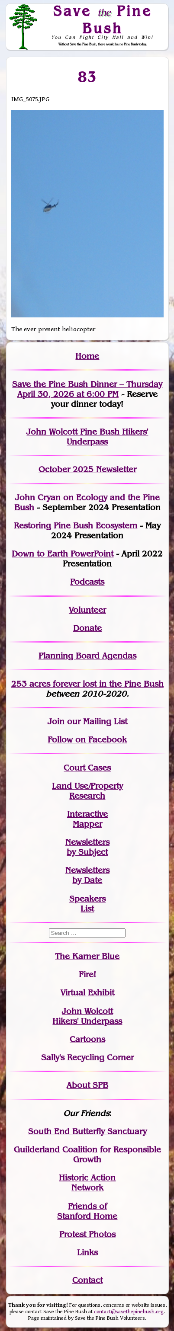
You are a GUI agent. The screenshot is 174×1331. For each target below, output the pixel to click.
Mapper (87, 824)
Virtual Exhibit (87, 993)
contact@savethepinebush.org (129, 1312)
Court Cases (87, 768)
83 (87, 76)
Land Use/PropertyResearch (87, 791)
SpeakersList (87, 904)
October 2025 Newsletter (87, 469)
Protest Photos (87, 1234)
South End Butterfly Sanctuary (87, 1131)
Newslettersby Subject (87, 847)
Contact (87, 1280)
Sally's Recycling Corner (87, 1057)
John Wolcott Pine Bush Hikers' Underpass (87, 437)
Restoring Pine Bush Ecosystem (75, 526)
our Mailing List (95, 721)
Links (87, 1252)
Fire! (87, 974)
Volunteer (87, 610)
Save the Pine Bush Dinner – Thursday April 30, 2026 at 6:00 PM (87, 389)
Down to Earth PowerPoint (62, 554)
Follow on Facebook (87, 740)
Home (87, 356)
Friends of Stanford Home (87, 1211)
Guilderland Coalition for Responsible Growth (87, 1155)
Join (56, 721)
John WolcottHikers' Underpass (87, 1016)
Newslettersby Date (87, 875)
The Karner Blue (87, 956)
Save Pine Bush (102, 19)
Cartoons (87, 1039)
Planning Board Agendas (87, 656)
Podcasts (87, 582)
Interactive (87, 814)
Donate (87, 628)
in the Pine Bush (114, 684)
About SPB (87, 1085)
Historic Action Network (87, 1183)
